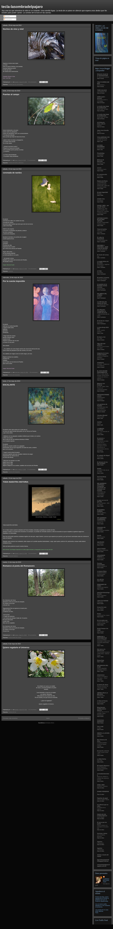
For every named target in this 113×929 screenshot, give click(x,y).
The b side (100, 726)
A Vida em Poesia (102, 701)
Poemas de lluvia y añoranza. (16, 162)
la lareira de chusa (102, 684)
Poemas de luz (12, 712)
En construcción (102, 174)
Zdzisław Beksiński (102, 249)
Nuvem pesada (101, 702)
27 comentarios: (31, 469)
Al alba (99, 728)
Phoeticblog (100, 153)
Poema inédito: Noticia (103, 799)
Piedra (99, 614)
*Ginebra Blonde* (102, 415)
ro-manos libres (102, 571)
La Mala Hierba (101, 759)
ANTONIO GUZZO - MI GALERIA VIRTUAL (102, 219)
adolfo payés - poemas (101, 97)
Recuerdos (100, 272)
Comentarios (8, 19)
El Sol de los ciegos (103, 320)
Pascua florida (101, 288)
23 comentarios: (32, 268)
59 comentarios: (32, 635)
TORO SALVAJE (102, 90)
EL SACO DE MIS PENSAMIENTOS (102, 371)
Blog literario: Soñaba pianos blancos (101, 709)
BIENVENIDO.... (101, 85)
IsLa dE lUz (100, 579)
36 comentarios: (34, 372)
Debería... (99, 125)
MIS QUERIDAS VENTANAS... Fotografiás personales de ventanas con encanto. (101, 487)
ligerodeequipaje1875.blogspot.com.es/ (103, 860)
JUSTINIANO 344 (102, 91)
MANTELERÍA (101, 695)
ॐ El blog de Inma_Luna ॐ (101, 123)
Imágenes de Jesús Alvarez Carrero (103, 353)
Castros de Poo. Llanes (103, 615)
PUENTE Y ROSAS (102, 786)
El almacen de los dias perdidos (102, 462)
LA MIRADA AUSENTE (100, 429)
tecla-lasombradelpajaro (22, 7)
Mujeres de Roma (102, 181)
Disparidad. (100, 602)
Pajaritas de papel (102, 798)
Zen (98, 256)
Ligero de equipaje (102, 600)
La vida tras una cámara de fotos (102, 302)
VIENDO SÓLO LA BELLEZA (102, 693)
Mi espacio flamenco (103, 765)
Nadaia (99, 468)
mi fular (99, 271)
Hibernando (100, 457)
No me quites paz (102, 620)
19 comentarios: (32, 553)
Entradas (7, 16)
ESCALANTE (9, 385)
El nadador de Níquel (103, 455)
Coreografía (100, 154)
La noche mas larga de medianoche (103, 107)
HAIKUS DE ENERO (102, 587)
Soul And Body (101, 476)
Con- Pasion (100, 608)
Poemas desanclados (101, 564)
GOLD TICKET (101, 548)
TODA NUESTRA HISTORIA (15, 482)
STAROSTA (100, 362)
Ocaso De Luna (101, 607)
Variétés (99, 422)
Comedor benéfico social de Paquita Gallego (102, 744)
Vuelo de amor (101, 558)
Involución (100, 176)
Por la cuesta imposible (14, 281)
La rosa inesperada (102, 240)
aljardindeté (100, 542)
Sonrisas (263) (101, 162)
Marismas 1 (100, 322)
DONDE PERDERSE (103, 791)
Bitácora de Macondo (100, 160)
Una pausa (100, 478)
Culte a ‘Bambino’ (101, 595)
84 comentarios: (32, 82)
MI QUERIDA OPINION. (101, 510)
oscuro (99, 168)
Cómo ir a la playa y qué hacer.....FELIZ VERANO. (102, 678)
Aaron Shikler (100, 817)
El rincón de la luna (103, 255)
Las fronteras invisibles (103, 530)
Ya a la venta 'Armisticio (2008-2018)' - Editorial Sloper (103, 653)
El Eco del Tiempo (102, 279)
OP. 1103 (99, 338)
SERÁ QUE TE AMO (102, 109)
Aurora (99, 423)
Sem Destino (100, 631)
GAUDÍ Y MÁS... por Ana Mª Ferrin (103, 206)
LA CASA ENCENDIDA (101, 146)
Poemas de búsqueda (14, 375)
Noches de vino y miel (13, 29)
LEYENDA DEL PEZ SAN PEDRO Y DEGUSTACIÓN (102, 409)
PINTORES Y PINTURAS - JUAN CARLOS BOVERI (102, 247)
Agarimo (99, 841)
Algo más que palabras (101, 344)
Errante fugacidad (102, 192)
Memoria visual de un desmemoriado (102, 74)
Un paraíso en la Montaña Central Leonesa (102, 286)
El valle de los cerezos (103, 77)
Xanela (99, 535)
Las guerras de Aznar (102, 304)
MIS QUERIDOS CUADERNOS (101, 518)
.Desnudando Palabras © (101, 556)
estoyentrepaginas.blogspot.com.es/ (103, 865)
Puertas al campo (11, 94)
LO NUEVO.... (101, 543)
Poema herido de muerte (14, 637)
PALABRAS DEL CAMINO (102, 294)
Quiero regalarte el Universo (16, 647)
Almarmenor (100, 675)
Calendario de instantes (101, 528)
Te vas (99, 132)
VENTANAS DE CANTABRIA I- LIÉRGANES (101, 493)
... (97, 793)
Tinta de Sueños (102, 229)
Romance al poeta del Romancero (19, 566)
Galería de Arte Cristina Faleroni (102, 815)
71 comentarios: (31, 160)
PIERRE (99, 734)
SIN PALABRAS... (102, 512)
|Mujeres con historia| (101, 384)
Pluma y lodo (100, 417)
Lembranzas (100, 843)
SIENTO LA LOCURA (103, 733)
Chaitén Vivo (101, 199)
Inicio (48, 718)
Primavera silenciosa (102, 550)
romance (10, 271)
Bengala (99, 296)
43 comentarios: (32, 709)
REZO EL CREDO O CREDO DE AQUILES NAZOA (103, 778)
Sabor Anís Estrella (103, 130)
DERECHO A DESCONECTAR (102, 637)
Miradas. (99, 193)
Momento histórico (13, 556)
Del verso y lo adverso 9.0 (101, 650)
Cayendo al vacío (101, 169)
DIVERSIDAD (100, 148)
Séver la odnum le (102, 566)
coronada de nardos (12, 173)
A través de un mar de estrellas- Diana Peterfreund (103, 713)
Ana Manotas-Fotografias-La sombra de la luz (102, 311)
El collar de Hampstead (100, 238)
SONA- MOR (100, 785)
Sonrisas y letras (102, 833)
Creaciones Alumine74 (100, 720)
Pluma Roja (100, 660)
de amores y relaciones (100, 438)
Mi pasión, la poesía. (103, 277)
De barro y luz (101, 337)
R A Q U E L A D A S (103, 751)
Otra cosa (99, 760)
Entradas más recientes (10, 718)
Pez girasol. (100, 200)
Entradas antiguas (84, 718)
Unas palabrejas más (103, 137)
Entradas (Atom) (50, 723)
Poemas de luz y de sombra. (15, 84)
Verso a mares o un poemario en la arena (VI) (102, 827)
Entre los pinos (101, 537)
